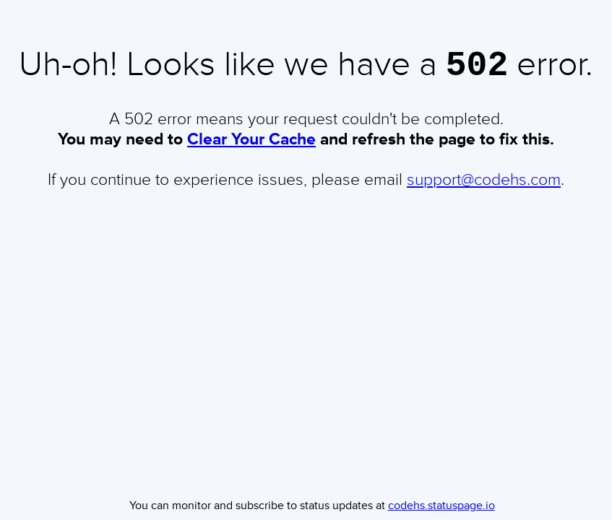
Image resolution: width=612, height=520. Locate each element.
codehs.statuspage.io (441, 505)
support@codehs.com (484, 185)
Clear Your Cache (251, 144)
